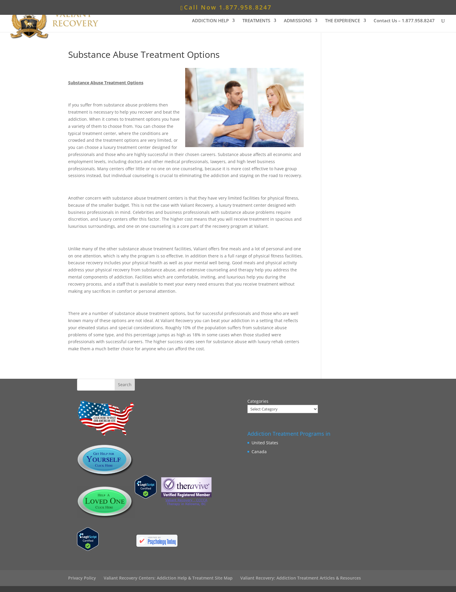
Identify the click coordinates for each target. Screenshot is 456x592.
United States (265, 442)
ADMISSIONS (297, 20)
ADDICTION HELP (210, 20)
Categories (257, 401)
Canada (259, 451)
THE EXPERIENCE (342, 20)
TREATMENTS (256, 20)
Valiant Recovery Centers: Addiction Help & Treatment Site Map (168, 578)
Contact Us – (404, 20)
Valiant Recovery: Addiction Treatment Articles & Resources (300, 578)
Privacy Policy (82, 578)
